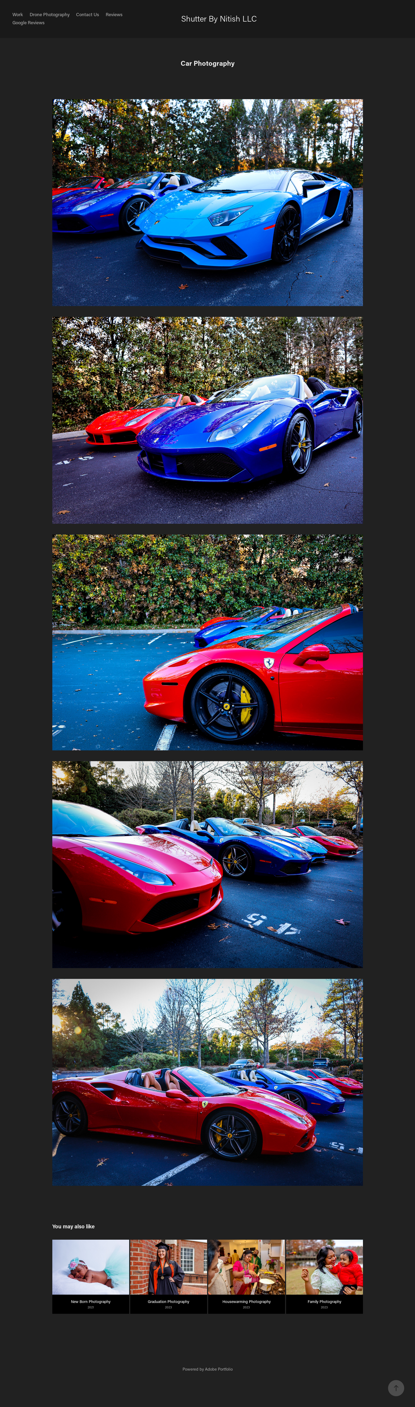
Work (17, 14)
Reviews (114, 14)
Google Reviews (28, 22)
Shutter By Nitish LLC (219, 18)
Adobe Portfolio (219, 1369)
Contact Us (87, 14)
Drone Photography (50, 14)
